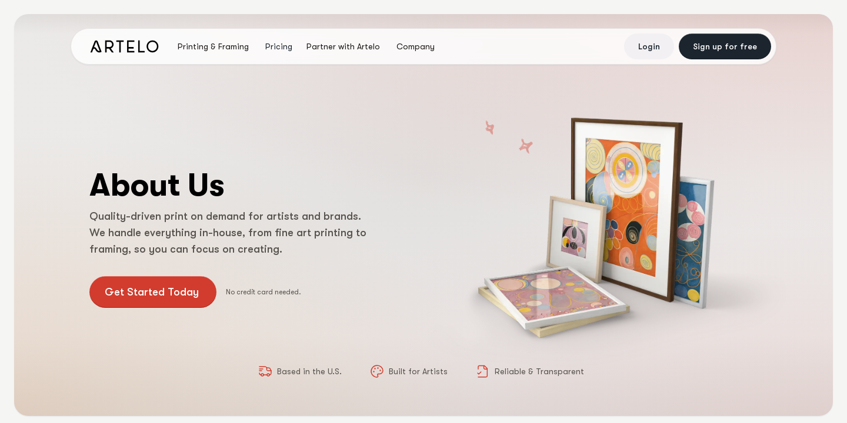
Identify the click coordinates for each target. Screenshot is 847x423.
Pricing (278, 46)
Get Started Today (152, 292)
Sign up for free (725, 46)
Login (649, 46)
